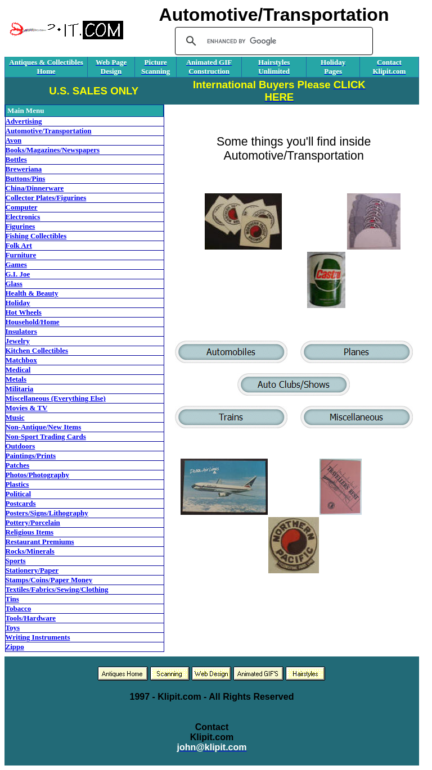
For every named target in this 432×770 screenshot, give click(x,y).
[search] (272, 41)
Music (15, 417)
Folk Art (19, 245)
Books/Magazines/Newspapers (53, 150)
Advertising (24, 121)
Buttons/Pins (26, 178)
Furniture (21, 255)
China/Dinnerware (35, 188)
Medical (18, 369)
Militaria (20, 388)
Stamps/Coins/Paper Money (49, 580)
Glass (14, 283)
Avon (14, 140)
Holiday (18, 302)
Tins (12, 599)
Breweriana (24, 169)
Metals (16, 379)
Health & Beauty (32, 293)
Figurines (20, 226)
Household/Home (33, 322)
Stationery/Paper (32, 570)
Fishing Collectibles (36, 236)
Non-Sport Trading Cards (46, 436)
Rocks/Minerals (30, 551)
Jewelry (18, 341)
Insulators (21, 331)
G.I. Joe (18, 274)
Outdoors (20, 446)
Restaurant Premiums (40, 541)
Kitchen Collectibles (37, 350)
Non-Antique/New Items (44, 427)
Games (16, 264)
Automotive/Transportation (49, 130)
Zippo (15, 646)
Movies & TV (27, 408)
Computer (22, 207)
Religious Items (30, 532)
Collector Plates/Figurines (46, 197)
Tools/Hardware (31, 618)
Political (19, 494)
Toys (13, 627)
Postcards (21, 503)
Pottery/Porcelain (33, 522)
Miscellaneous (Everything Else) (56, 398)
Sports (16, 560)
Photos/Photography (37, 474)
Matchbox (21, 360)
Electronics (23, 216)
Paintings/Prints (31, 455)
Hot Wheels (24, 312)
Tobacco (19, 608)
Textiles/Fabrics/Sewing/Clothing (57, 589)
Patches (18, 465)
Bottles (16, 159)
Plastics (17, 484)
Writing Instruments (38, 637)
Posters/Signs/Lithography (47, 513)
